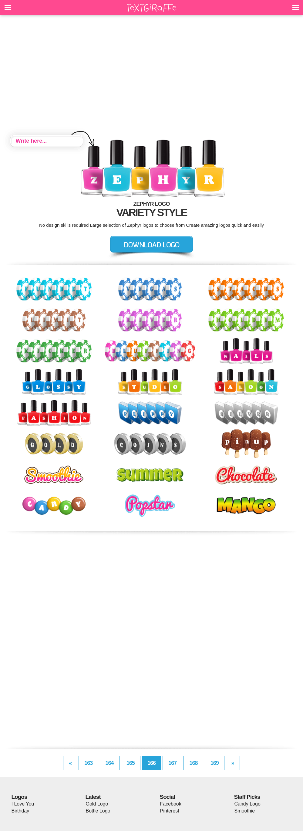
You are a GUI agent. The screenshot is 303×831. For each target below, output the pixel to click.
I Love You (23, 803)
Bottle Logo (98, 810)
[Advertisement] (151, 75)
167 (172, 763)
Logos (19, 797)
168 (193, 763)
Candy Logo (247, 803)
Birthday (20, 810)
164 (110, 763)
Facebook (170, 803)
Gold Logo (97, 803)
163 (88, 763)
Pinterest (169, 810)
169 (214, 763)
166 (151, 763)
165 (130, 763)
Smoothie (244, 810)
